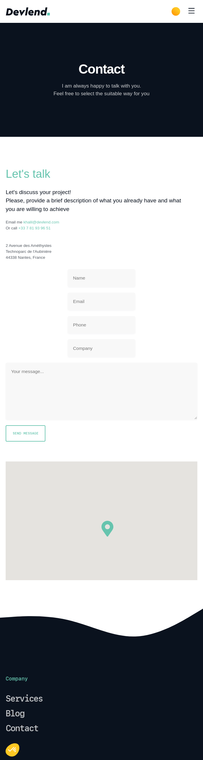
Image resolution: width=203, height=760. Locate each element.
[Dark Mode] (176, 11)
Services (24, 699)
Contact (22, 728)
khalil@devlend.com (41, 222)
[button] (12, 750)
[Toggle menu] (191, 11)
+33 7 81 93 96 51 (34, 228)
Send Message (26, 433)
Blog (15, 713)
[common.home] (28, 11)
